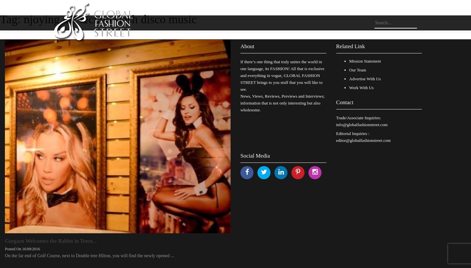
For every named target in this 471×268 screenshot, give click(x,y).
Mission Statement (365, 61)
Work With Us (361, 87)
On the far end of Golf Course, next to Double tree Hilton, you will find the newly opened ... (89, 255)
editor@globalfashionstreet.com (363, 140)
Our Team (357, 69)
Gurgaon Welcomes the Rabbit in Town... (51, 241)
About (247, 46)
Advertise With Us (365, 78)
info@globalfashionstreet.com (362, 124)
